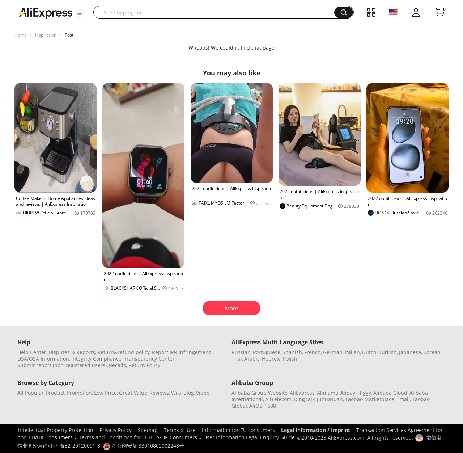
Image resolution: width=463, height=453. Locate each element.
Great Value (133, 392)
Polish (290, 358)
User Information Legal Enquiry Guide (249, 437)
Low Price (105, 392)
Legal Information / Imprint (315, 430)
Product (55, 392)
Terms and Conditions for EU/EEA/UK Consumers (138, 437)
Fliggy (364, 392)
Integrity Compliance (96, 358)
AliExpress (302, 392)
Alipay (347, 392)
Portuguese (266, 352)
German (333, 352)
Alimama (327, 392)
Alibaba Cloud (390, 392)
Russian (241, 352)
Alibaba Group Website (260, 392)
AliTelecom (278, 399)
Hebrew (271, 358)
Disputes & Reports (71, 352)
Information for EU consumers (238, 430)
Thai (237, 358)
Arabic (252, 358)
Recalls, (118, 365)
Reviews (159, 392)
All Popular (30, 392)
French (312, 352)
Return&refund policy (123, 352)
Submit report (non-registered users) (62, 365)
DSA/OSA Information (43, 358)
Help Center (31, 352)
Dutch (369, 352)
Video (202, 392)
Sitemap (148, 430)
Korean (432, 352)
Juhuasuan (330, 399)
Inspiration (45, 35)
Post (69, 35)
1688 (270, 405)
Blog (188, 392)
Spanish (292, 352)
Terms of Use (180, 430)
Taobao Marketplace (369, 399)
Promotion (79, 392)
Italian (352, 352)
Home (20, 35)
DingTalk (304, 399)
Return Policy (144, 365)
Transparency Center (149, 358)
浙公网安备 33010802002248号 (143, 445)
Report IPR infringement (181, 352)
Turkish (388, 352)
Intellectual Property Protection (55, 430)
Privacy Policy (115, 430)
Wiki (176, 392)
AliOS (255, 405)
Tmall (403, 399)
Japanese (410, 352)
